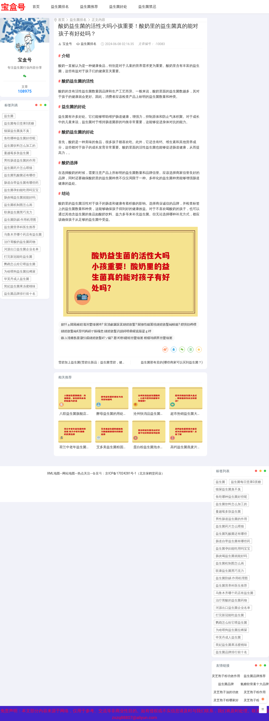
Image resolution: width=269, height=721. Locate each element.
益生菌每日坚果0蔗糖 (19, 123)
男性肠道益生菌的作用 (19, 160)
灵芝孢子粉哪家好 (226, 704)
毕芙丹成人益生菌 (16, 279)
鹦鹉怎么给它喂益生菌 (19, 264)
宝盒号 (65, 48)
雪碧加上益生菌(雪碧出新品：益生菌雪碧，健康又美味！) (98, 366)
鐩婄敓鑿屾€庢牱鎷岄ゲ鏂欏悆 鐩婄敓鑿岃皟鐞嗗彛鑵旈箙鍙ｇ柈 (106, 335)
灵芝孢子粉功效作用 (226, 680)
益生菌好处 (118, 6)
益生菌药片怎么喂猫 (18, 168)
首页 (36, 6)
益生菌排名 (60, 6)
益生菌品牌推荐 (255, 680)
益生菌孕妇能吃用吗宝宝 (21, 190)
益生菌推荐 (89, 6)
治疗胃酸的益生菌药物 (19, 242)
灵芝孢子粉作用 (255, 696)
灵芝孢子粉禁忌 (255, 704)
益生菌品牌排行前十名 (19, 293)
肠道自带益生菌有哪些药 (21, 182)
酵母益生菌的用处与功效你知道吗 (121, 418)
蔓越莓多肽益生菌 (16, 153)
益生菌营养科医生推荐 (19, 227)
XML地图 (53, 477)
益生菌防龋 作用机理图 (20, 219)
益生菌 (8, 116)
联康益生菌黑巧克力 (18, 212)
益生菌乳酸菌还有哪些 (19, 175)
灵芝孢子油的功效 (226, 696)
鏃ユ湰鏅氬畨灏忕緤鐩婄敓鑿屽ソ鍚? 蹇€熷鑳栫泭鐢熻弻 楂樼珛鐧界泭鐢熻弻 (116, 342)
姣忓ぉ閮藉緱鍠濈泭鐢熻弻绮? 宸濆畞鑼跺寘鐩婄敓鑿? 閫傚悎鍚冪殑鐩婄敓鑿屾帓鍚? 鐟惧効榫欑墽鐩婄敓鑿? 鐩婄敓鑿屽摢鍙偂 (128, 329)
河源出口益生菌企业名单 (21, 249)
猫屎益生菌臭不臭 (16, 131)
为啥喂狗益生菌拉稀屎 (19, 271)
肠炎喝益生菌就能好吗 (19, 197)
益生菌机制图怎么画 (18, 205)
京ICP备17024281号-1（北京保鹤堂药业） (134, 477)
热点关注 (84, 477)
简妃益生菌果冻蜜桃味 (19, 286)
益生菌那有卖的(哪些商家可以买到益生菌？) (172, 366)
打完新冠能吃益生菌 (18, 256)
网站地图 (68, 477)
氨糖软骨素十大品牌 (255, 688)
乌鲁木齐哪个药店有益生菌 (23, 234)
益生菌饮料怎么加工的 (19, 145)
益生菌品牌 (226, 688)
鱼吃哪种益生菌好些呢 (19, 138)
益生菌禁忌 (147, 6)
